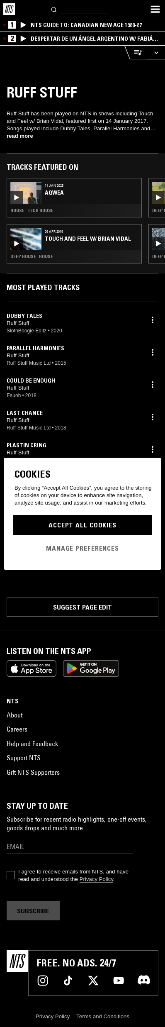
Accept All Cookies (82, 525)
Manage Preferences (82, 548)
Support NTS (24, 758)
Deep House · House (31, 256)
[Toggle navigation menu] (155, 9)
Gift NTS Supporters (33, 772)
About (14, 715)
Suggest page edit (82, 607)
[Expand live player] (156, 52)
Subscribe (33, 911)
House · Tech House (31, 210)
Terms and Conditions (102, 1016)
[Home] (9, 9)
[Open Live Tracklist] (135, 52)
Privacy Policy (96, 879)
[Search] (54, 9)
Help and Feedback (32, 743)
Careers (17, 729)
